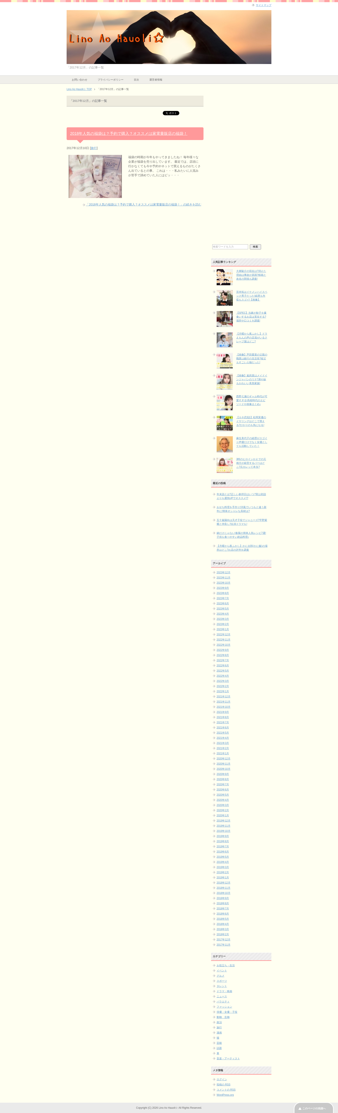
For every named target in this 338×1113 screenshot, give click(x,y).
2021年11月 (223, 701)
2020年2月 (223, 810)
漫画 (219, 1032)
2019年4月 (223, 862)
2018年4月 (223, 924)
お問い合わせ (79, 79)
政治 (219, 1022)
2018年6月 (223, 913)
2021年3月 (223, 743)
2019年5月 (223, 856)
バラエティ (223, 1001)
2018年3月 (223, 929)
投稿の (223, 1084)
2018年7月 (223, 908)
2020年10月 (223, 768)
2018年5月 (223, 918)
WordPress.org (225, 1094)
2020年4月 (223, 799)
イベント (222, 970)
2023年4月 (223, 613)
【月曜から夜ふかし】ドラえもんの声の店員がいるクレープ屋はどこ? (251, 337)
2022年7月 (223, 660)
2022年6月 (223, 665)
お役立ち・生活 (226, 965)
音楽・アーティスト (228, 1058)
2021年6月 (223, 727)
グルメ (220, 975)
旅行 (94, 148)
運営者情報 (155, 79)
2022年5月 (223, 670)
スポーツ (222, 980)
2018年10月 (223, 893)
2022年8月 (223, 655)
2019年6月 (223, 851)
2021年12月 (223, 696)
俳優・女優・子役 (227, 1011)
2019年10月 (223, 830)
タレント (222, 986)
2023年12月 (223, 572)
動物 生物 (223, 1017)
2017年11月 (223, 944)
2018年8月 (223, 903)
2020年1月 (223, 815)
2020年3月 (223, 805)
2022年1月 (223, 691)
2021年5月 (223, 732)
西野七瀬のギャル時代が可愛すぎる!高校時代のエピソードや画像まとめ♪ (251, 400)
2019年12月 (223, 820)
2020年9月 (223, 774)
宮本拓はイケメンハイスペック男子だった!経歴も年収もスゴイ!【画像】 (251, 295)
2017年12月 (223, 939)
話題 (219, 1048)
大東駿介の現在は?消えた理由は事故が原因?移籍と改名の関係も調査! (251, 275)
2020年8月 (223, 779)
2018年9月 (223, 898)
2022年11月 (223, 639)
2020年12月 (223, 758)
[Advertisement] (241, 169)
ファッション (224, 1006)
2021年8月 (223, 717)
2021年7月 (223, 722)
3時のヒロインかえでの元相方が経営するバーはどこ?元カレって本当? (251, 463)
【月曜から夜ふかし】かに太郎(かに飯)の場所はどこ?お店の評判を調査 (242, 547)
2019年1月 (223, 877)
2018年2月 (223, 934)
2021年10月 (223, 706)
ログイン (222, 1079)
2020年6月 (223, 789)
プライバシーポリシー (111, 79)
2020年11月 (223, 763)
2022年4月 (223, 675)
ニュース (222, 996)
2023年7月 (223, 598)
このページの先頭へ (314, 1108)
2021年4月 (223, 737)
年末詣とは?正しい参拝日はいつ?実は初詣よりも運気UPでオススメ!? (241, 496)
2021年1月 (223, 753)
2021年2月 (223, 748)
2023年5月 (223, 608)
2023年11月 (223, 577)
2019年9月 (223, 836)
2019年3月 (223, 867)
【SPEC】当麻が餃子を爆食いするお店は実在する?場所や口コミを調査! (251, 316)
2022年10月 (223, 644)
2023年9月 (223, 587)
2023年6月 (223, 603)
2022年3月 (223, 681)
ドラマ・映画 (224, 991)
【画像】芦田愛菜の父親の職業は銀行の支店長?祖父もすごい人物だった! (251, 358)
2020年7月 (223, 784)
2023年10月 (223, 582)
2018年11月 (223, 887)
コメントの (226, 1089)
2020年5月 (223, 794)
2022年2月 (223, 686)
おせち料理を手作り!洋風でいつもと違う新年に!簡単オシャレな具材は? (241, 509)
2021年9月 (223, 712)
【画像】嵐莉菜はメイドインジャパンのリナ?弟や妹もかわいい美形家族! (251, 379)
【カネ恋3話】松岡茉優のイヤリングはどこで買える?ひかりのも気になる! (251, 421)
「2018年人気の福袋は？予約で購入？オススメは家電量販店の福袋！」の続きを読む (143, 204)
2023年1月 (223, 629)
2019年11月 (223, 825)
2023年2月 (223, 624)
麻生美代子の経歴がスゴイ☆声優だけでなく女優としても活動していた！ (251, 442)
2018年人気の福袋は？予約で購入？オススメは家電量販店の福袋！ (128, 133)
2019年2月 (223, 872)
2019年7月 (223, 846)
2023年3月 (223, 618)
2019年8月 (223, 841)
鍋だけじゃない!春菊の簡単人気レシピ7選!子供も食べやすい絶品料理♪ (241, 535)
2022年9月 (223, 650)
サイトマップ (263, 5)
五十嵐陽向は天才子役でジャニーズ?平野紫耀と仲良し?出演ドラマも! (242, 522)
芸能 (219, 1042)
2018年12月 (223, 882)
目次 (136, 79)
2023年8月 (223, 593)
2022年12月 (223, 634)
